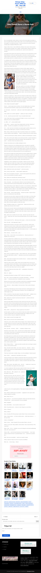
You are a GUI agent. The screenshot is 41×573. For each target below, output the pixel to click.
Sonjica (6, 516)
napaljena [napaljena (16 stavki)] (27, 560)
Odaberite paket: (20, 453)
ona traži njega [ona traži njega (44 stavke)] (33, 560)
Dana (35, 516)
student (26, 506)
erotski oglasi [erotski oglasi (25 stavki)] (32, 557)
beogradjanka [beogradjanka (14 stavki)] (22, 557)
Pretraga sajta (5, 519)
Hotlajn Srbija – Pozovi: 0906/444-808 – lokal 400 (20, 3)
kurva (23, 503)
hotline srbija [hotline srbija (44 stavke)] (24, 558)
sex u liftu (22, 506)
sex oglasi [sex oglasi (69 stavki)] (29, 562)
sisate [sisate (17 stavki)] (26, 563)
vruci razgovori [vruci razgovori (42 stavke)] (24, 565)
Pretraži (37, 521)
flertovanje (7, 503)
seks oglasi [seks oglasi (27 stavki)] (22, 562)
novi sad (6, 506)
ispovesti (11, 503)
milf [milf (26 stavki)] (24, 560)
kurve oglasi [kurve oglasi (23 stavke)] (32, 558)
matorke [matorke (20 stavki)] (21, 560)
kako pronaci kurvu (17, 503)
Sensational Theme (30, 571)
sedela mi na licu (16, 506)
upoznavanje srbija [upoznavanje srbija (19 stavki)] (31, 563)
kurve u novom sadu (29, 503)
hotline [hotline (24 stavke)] (37, 557)
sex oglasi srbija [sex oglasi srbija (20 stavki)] (36, 562)
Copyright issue (5, 563)
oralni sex (10, 506)
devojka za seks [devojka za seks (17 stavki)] (26, 557)
